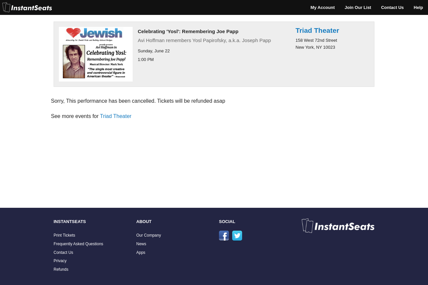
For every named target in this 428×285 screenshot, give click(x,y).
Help (418, 7)
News (141, 244)
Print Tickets (64, 235)
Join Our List (358, 7)
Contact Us (392, 7)
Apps (140, 252)
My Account (323, 7)
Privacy (60, 260)
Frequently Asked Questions (78, 244)
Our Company (148, 235)
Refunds (61, 269)
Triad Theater (317, 30)
